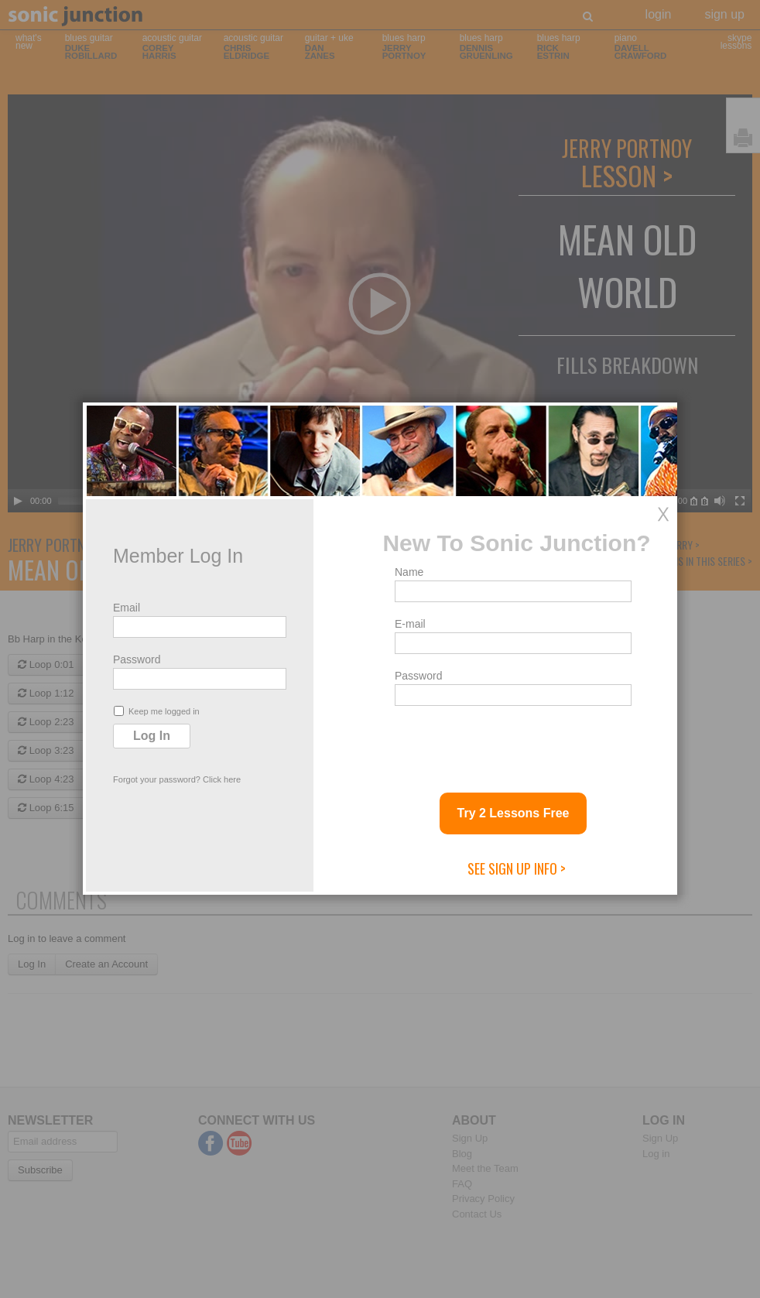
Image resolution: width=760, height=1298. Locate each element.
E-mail (410, 624)
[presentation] (512, 743)
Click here (222, 779)
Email (126, 607)
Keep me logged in (157, 711)
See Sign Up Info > (516, 868)
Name (409, 572)
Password (136, 659)
